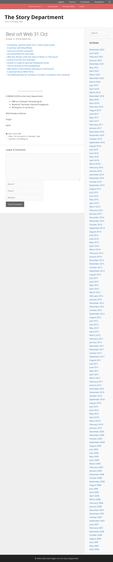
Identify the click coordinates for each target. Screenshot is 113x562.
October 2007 (95, 517)
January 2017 (95, 128)
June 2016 (94, 153)
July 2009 (93, 449)
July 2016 (93, 149)
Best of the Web (14, 134)
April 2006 (94, 549)
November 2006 (96, 531)
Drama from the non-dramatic (21, 59)
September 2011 (97, 356)
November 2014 (96, 221)
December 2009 (96, 431)
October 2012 (95, 310)
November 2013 (96, 263)
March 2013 (95, 292)
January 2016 (95, 171)
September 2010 (97, 399)
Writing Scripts (53, 6)
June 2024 (94, 53)
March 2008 (95, 499)
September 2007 (97, 520)
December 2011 (96, 346)
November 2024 (96, 49)
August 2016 (95, 146)
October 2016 (95, 139)
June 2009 (94, 453)
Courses (72, 2)
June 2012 (94, 324)
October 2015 (95, 181)
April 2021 (94, 71)
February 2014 (96, 253)
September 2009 (97, 442)
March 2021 (95, 74)
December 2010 (96, 388)
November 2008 (96, 474)
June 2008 (94, 492)
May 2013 (94, 285)
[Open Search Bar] (109, 2)
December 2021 (96, 63)
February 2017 (96, 124)
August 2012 (95, 317)
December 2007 (96, 510)
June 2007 (94, 524)
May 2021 (94, 67)
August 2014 (95, 231)
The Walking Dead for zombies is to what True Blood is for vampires (38, 74)
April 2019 (94, 89)
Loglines (61, 2)
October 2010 (95, 396)
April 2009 (94, 460)
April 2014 (94, 246)
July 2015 (93, 192)
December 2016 (96, 131)
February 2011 (96, 381)
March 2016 (95, 163)
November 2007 (96, 513)
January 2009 (95, 470)
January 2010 (95, 428)
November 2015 (96, 178)
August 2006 (95, 538)
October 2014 (95, 224)
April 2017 (94, 121)
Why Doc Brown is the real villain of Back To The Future (32, 56)
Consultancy (85, 2)
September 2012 (97, 313)
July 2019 (93, 85)
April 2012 (94, 331)
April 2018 (94, 103)
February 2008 (96, 503)
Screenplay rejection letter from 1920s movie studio (31, 45)
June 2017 (94, 113)
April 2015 (94, 203)
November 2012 (96, 306)
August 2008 (95, 485)
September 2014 (97, 228)
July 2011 (93, 363)
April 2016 (94, 160)
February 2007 (96, 528)
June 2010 (94, 410)
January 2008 (95, 506)
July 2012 (93, 321)
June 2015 (94, 196)
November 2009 (96, 435)
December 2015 (96, 174)
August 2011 (95, 360)
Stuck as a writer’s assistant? (20, 51)
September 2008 (97, 481)
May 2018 (94, 99)
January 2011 (95, 385)
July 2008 (93, 488)
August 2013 (95, 274)
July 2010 (93, 406)
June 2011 (94, 367)
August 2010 (95, 403)
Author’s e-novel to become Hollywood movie (28, 62)
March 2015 (95, 206)
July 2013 (93, 278)
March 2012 (95, 335)
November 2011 (96, 349)
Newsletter (99, 2)
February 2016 (96, 167)
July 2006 (93, 542)
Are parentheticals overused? (20, 53)
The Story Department (34, 17)
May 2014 (94, 242)
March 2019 (95, 92)
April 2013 (94, 288)
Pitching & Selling (68, 6)
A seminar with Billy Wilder (19, 47)
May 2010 (94, 413)
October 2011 (95, 353)
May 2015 (94, 199)
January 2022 (95, 60)
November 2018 (96, 96)
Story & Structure (37, 6)
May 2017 (94, 117)
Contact (81, 6)
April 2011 (94, 374)
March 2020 (95, 81)
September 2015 (97, 185)
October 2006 (95, 535)
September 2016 (97, 142)
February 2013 (96, 296)
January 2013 (95, 299)
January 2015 (95, 213)
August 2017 (95, 110)
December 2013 (96, 260)
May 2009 (94, 456)
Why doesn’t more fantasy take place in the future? (30, 68)
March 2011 (95, 378)
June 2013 (94, 281)
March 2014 (95, 249)
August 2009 (95, 445)
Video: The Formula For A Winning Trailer (24, 136)
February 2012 (96, 338)
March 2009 (95, 463)
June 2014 (94, 238)
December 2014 (96, 217)
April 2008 (94, 495)
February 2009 (96, 467)
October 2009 (95, 438)
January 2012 (95, 342)
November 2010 (96, 392)
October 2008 (95, 478)
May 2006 (94, 545)
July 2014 (93, 235)
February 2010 (96, 424)
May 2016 (94, 156)
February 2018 (96, 106)
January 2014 (95, 256)
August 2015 (95, 188)
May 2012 (94, 328)
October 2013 (95, 267)
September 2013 (97, 271)
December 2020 (96, 78)
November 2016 (96, 135)
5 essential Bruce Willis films (20, 71)
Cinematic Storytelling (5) (18, 139)
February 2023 (96, 56)
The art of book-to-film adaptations (23, 65)
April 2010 (94, 417)
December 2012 (96, 303)
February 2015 (96, 210)
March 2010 (95, 420)
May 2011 (94, 370)
